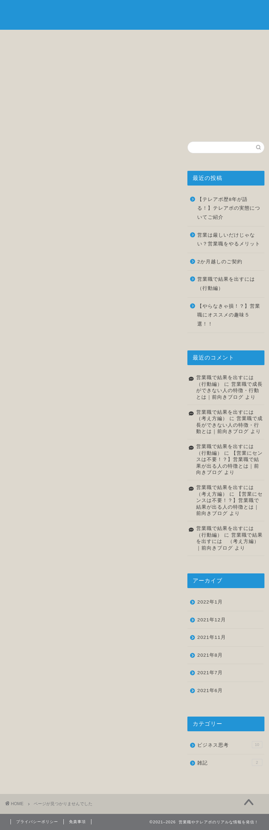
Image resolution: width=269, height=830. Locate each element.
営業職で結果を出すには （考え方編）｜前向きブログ (229, 541)
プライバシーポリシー (37, 821)
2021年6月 (210, 690)
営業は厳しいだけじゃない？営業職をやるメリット (228, 239)
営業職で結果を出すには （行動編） (228, 284)
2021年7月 (210, 672)
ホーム (28, 39)
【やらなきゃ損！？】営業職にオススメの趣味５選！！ (228, 315)
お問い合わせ (240, 41)
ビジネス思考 (113, 41)
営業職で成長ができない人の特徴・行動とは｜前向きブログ (229, 391)
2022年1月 (210, 602)
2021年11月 (211, 637)
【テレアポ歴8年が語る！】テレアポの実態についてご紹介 (228, 208)
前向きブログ (134, 14)
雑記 (198, 39)
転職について (156, 41)
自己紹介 (70, 39)
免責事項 (77, 821)
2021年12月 (211, 619)
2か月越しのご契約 (219, 261)
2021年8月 (210, 655)
